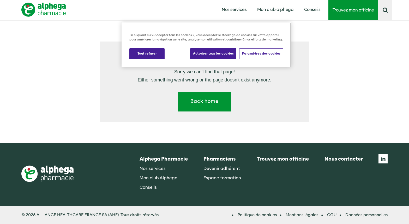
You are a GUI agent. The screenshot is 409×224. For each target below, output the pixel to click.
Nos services (153, 168)
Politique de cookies (257, 215)
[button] (385, 10)
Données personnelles (366, 215)
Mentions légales (302, 215)
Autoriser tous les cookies (213, 53)
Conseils (312, 9)
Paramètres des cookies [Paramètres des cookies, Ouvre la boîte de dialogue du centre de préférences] (261, 53)
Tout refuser (147, 53)
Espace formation (222, 178)
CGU (331, 215)
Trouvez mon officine (353, 10)
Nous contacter (343, 159)
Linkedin (383, 158)
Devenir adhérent (221, 168)
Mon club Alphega (159, 178)
